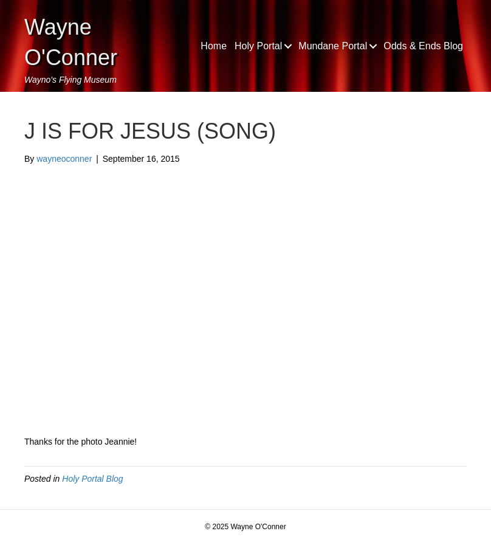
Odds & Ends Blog (423, 46)
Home (214, 46)
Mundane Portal (332, 46)
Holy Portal (258, 46)
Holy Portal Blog (92, 479)
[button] (288, 46)
